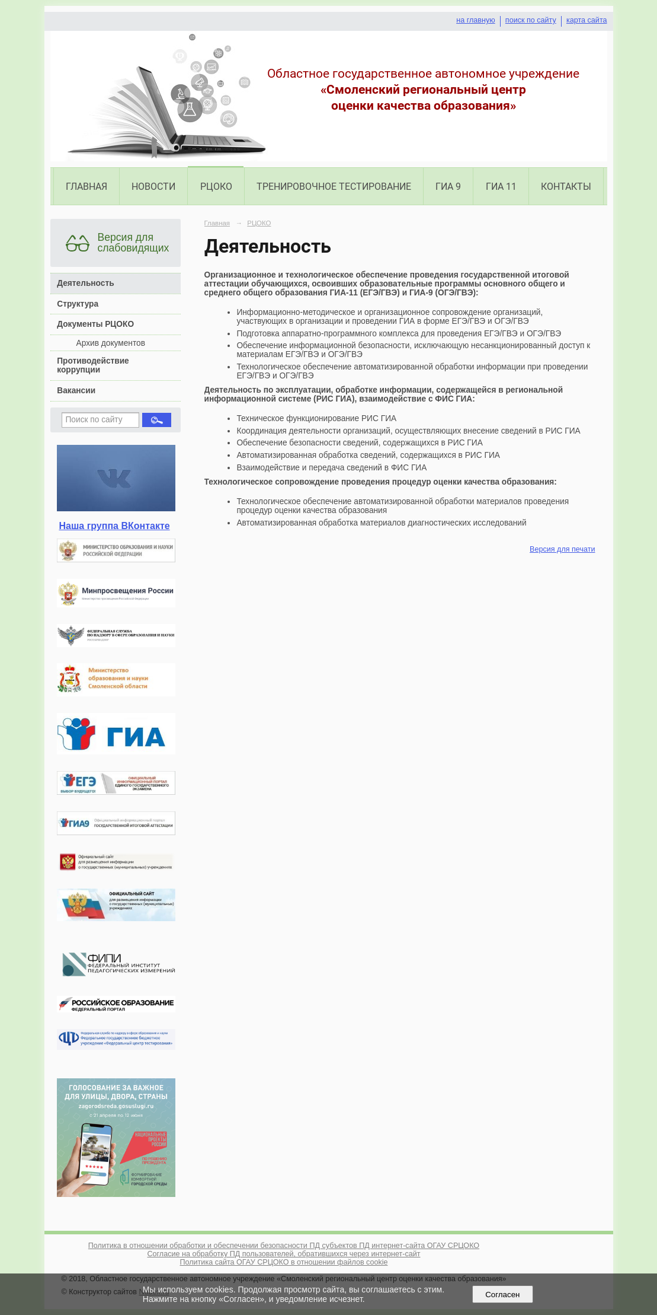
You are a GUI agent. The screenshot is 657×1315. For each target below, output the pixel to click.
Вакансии (76, 390)
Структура (77, 304)
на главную (475, 20)
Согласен (502, 1294)
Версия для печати (562, 549)
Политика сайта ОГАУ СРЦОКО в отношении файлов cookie (283, 1262)
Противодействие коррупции (93, 365)
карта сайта (586, 20)
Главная (86, 186)
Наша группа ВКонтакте (114, 526)
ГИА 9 (448, 186)
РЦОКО (216, 186)
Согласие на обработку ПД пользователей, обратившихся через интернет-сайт (283, 1254)
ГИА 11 (501, 186)
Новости (153, 186)
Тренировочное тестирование (334, 186)
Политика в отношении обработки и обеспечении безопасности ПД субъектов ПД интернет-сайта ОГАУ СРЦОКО (283, 1245)
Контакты (566, 186)
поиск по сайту (530, 20)
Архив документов (110, 343)
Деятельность (85, 283)
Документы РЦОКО (95, 324)
